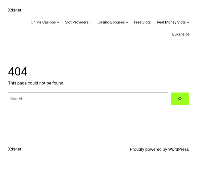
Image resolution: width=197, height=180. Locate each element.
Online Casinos (43, 22)
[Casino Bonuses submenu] (127, 22)
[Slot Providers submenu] (90, 22)
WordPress (178, 149)
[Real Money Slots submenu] (188, 22)
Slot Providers (76, 22)
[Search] (180, 98)
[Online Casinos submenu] (58, 22)
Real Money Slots (171, 22)
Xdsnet (14, 10)
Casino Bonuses (111, 22)
